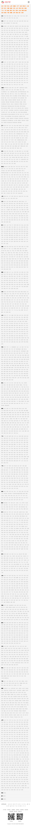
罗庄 (17, 333)
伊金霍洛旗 (3, 104)
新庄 (20, 750)
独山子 (14, 690)
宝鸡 (25, 624)
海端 (2, 785)
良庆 (18, 465)
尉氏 (10, 351)
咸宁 (20, 399)
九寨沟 (26, 540)
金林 (18, 183)
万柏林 (19, 62)
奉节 (12, 508)
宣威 (10, 579)
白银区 (19, 648)
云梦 (15, 395)
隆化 (24, 50)
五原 (5, 110)
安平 (15, 58)
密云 (15, 18)
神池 (10, 78)
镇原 (5, 658)
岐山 (10, 626)
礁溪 (23, 752)
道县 (18, 426)
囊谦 (2, 676)
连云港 (17, 211)
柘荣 (12, 288)
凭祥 (17, 488)
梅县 (15, 452)
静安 (12, 196)
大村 (10, 767)
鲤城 (25, 278)
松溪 (17, 284)
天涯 (25, 491)
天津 (5, 6)
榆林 (25, 637)
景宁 (5, 243)
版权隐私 (22, 809)
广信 (15, 310)
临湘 (24, 418)
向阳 (5, 176)
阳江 (7, 456)
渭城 (10, 628)
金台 (2, 626)
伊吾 (22, 692)
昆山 (17, 209)
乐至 (7, 540)
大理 (27, 596)
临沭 (15, 335)
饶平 (5, 460)
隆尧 (28, 38)
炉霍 (12, 544)
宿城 (27, 219)
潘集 (9, 252)
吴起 (5, 635)
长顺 (22, 570)
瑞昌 (5, 297)
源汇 (2, 367)
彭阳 (10, 685)
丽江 (27, 583)
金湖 (26, 213)
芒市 (10, 600)
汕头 (15, 442)
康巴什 (25, 99)
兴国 (10, 301)
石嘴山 (22, 681)
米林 (16, 613)
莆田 (2, 276)
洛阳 (15, 351)
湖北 (22, 8)
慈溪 (10, 229)
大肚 (10, 740)
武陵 (2, 420)
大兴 (7, 18)
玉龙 (5, 585)
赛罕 (18, 87)
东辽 (2, 157)
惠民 (22, 339)
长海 (11, 129)
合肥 (5, 246)
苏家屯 (20, 125)
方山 (12, 84)
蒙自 (17, 592)
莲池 (10, 42)
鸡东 (23, 174)
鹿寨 (2, 469)
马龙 (22, 577)
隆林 (15, 482)
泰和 (15, 303)
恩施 (20, 401)
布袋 (5, 773)
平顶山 (2, 355)
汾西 (10, 82)
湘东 (23, 293)
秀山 (22, 508)
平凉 (27, 652)
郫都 (7, 514)
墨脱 (19, 613)
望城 (20, 408)
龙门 (7, 452)
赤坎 (17, 446)
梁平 (17, 506)
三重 (17, 750)
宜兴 (27, 203)
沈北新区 (27, 125)
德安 (22, 295)
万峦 (22, 779)
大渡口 (17, 502)
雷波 (2, 550)
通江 (20, 538)
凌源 (2, 148)
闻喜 (20, 74)
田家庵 (26, 250)
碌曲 (15, 664)
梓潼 (10, 522)
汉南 (2, 384)
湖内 (12, 726)
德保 (27, 480)
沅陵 (12, 429)
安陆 (20, 395)
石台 (15, 267)
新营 (5, 734)
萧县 (22, 262)
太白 (27, 626)
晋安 (17, 272)
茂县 (20, 540)
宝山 (8, 178)
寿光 (12, 327)
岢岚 (15, 78)
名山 (22, 536)
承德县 (16, 50)
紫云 (20, 560)
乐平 (15, 293)
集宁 (6, 112)
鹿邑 (5, 377)
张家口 (13, 46)
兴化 (17, 219)
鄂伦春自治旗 (4, 106)
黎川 (15, 308)
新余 (13, 297)
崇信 (10, 654)
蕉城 (25, 286)
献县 (10, 54)
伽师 (6, 704)
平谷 (12, 18)
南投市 (5, 742)
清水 (12, 650)
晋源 (23, 62)
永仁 (28, 589)
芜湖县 (15, 248)
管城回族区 (13, 347)
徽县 (20, 660)
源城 (20, 454)
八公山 (6, 252)
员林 (25, 765)
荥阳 (2, 349)
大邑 (12, 514)
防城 (14, 476)
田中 (15, 767)
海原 (20, 685)
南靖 (20, 282)
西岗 (20, 127)
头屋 (8, 763)
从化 (2, 438)
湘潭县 (10, 412)
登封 (10, 349)
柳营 (20, 734)
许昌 (10, 365)
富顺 (20, 516)
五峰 (28, 389)
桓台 (25, 319)
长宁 (10, 196)
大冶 (5, 387)
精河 (9, 696)
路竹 (20, 724)
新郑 (7, 349)
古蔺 (2, 520)
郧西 (17, 387)
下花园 (24, 46)
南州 (2, 781)
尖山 (28, 176)
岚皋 (17, 641)
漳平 (20, 286)
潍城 (20, 325)
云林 (7, 773)
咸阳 (2, 628)
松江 (9, 198)
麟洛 (5, 779)
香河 (10, 56)
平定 (17, 66)
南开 (12, 21)
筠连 (27, 532)
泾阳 (15, 628)
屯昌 (7, 497)
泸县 (23, 518)
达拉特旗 (3, 102)
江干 (12, 225)
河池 (7, 484)
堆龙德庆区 (11, 605)
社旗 (27, 369)
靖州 (2, 431)
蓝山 (25, 426)
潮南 (27, 442)
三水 (17, 444)
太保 (10, 771)
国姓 (13, 742)
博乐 (2, 696)
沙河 (2, 42)
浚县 (10, 359)
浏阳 (26, 408)
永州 (2, 426)
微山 (2, 329)
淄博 (10, 319)
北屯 (21, 715)
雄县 (27, 44)
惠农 (2, 683)
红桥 (17, 21)
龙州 (10, 488)
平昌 (25, 538)
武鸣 (23, 465)
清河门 (12, 139)
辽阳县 (19, 141)
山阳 (2, 363)
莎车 (21, 702)
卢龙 (13, 34)
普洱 (15, 585)
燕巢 (27, 724)
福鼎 (17, 288)
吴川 (10, 448)
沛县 (20, 205)
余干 (27, 310)
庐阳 (10, 246)
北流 (12, 480)
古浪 (5, 652)
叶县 (18, 355)
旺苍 (2, 524)
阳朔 (2, 472)
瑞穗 (23, 787)
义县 (2, 137)
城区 (10, 66)
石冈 (20, 738)
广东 (2, 10)
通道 (5, 431)
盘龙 (10, 575)
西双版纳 (16, 596)
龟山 (20, 759)
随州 (10, 401)
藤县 (15, 474)
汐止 (5, 748)
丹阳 (27, 217)
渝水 (15, 297)
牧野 (25, 359)
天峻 (25, 676)
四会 (20, 450)
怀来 (22, 48)
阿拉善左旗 (9, 122)
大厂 (17, 56)
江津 (22, 504)
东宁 (10, 189)
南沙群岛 (10, 493)
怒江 (20, 600)
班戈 (28, 617)
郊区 (15, 66)
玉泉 (15, 87)
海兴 (25, 52)
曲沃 (5, 80)
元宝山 (16, 93)
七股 (22, 732)
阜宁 (17, 215)
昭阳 (27, 581)
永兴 (12, 424)
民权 (20, 371)
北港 (20, 775)
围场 (5, 52)
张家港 (14, 209)
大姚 (25, 589)
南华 (20, 589)
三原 (12, 628)
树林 (12, 750)
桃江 (20, 422)
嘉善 (25, 231)
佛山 (7, 444)
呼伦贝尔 (8, 104)
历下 (7, 315)
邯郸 (15, 34)
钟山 (2, 484)
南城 (12, 308)
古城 (2, 585)
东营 (23, 321)
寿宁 (7, 288)
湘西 (25, 431)
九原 (8, 91)
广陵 (2, 217)
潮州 (25, 458)
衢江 (17, 237)
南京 (5, 201)
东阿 (5, 339)
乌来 (27, 748)
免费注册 (20, 811)
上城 (7, 225)
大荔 (22, 630)
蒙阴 (12, 335)
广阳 (2, 56)
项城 (7, 377)
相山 (12, 254)
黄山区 (10, 258)
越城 (27, 233)
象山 (2, 229)
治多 (28, 673)
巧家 (5, 583)
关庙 (7, 732)
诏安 (12, 282)
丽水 (12, 241)
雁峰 (23, 412)
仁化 (20, 438)
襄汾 (10, 80)
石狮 (20, 280)
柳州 (12, 467)
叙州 (15, 532)
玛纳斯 (12, 694)
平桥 (15, 373)
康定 (24, 542)
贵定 (10, 570)
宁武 (5, 78)
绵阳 (22, 520)
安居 (17, 524)
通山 (5, 401)
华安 (25, 282)
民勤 (2, 652)
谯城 (25, 265)
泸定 (26, 542)
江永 (20, 426)
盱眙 (24, 213)
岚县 (10, 84)
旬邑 (27, 628)
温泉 (11, 696)
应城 (17, 395)
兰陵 (2, 335)
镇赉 (12, 161)
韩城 (10, 633)
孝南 (7, 395)
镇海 (22, 227)
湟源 (22, 667)
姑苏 (2, 209)
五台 (25, 76)
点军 (10, 389)
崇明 (16, 198)
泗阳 (7, 222)
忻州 (17, 76)
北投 (27, 720)
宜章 (10, 424)
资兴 (27, 424)
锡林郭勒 (3, 118)
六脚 (17, 771)
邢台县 (17, 38)
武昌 (17, 382)
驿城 (13, 377)
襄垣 (7, 68)
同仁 (2, 671)
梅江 (12, 452)
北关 (7, 357)
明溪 (25, 276)
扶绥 (5, 488)
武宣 (20, 486)
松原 (17, 159)
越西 (22, 548)
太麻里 (22, 785)
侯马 (12, 82)
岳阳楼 (2, 418)
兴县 (27, 82)
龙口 (27, 323)
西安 (25, 155)
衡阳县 (5, 414)
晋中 (7, 72)
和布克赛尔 (16, 710)
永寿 (22, 628)
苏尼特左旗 (21, 118)
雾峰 (10, 738)
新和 (2, 700)
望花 (20, 131)
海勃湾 (2, 93)
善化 (25, 734)
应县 (27, 70)
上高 (15, 306)
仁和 (5, 518)
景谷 (27, 585)
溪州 (25, 767)
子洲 (25, 639)
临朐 (2, 327)
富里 (5, 789)
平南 (17, 478)
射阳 (20, 215)
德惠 (2, 153)
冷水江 (20, 431)
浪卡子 (5, 617)
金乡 (7, 329)
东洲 (17, 131)
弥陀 (7, 726)
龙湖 (17, 442)
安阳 (2, 357)
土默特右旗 (12, 91)
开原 (6, 146)
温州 (12, 229)
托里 (10, 710)
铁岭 (14, 144)
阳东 (12, 456)
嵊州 (12, 235)
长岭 (27, 159)
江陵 (10, 397)
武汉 (5, 382)
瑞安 (10, 231)
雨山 (22, 252)
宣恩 (5, 403)
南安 (25, 280)
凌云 (5, 482)
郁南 (5, 462)
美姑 (27, 548)
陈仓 (5, 626)
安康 (2, 641)
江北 (17, 227)
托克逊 (11, 692)
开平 (20, 30)
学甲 (27, 732)
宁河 (11, 23)
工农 (7, 176)
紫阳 (15, 641)
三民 (2, 724)
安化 (23, 422)
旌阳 (7, 520)
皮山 (28, 704)
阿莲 (22, 724)
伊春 (22, 180)
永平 (20, 598)
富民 (25, 575)
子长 (27, 633)
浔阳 (10, 295)
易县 (15, 44)
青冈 (16, 191)
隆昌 (12, 526)
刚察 (25, 669)
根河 (23, 108)
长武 (25, 628)
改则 (25, 619)
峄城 (12, 321)
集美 (22, 274)
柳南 (20, 467)
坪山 (27, 440)
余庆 (22, 558)
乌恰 (2, 702)
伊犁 (12, 706)
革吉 (22, 619)
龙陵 (17, 581)
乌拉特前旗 (11, 110)
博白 (7, 480)
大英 (25, 524)
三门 (25, 239)
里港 (21, 777)
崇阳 (2, 401)
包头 (12, 89)
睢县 (22, 371)
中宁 (18, 685)
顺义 (2, 18)
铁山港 (2, 476)
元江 (7, 581)
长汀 (10, 286)
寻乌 (15, 301)
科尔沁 (8, 97)
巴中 (12, 538)
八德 (23, 759)
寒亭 (22, 325)
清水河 (7, 89)
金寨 (17, 265)
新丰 (27, 438)
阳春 (17, 456)
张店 (15, 319)
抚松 (7, 159)
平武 (15, 522)
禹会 (8, 250)
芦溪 (2, 295)
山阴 (25, 70)
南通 (22, 209)
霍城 (6, 708)
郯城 (25, 333)
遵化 (12, 32)
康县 (12, 660)
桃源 (17, 420)
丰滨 (20, 787)
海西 (8, 676)
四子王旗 (17, 114)
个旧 (12, 592)
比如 (15, 617)
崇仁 (20, 308)
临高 (17, 497)
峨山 (2, 581)
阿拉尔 (27, 712)
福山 (17, 323)
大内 (27, 734)
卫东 (8, 355)
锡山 (12, 203)
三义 (20, 763)
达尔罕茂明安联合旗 (22, 91)
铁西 (17, 125)
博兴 (2, 341)
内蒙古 (14, 6)
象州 (17, 486)
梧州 (2, 474)
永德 (25, 587)
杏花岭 (12, 62)
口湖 (25, 775)
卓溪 (2, 789)
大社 (15, 724)
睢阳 (17, 371)
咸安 (22, 399)
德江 (10, 564)
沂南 (22, 333)
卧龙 (10, 369)
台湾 (14, 12)
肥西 (22, 246)
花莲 (25, 785)
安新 (12, 44)
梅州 (10, 452)
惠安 (7, 280)
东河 (15, 89)
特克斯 (17, 708)
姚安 (23, 589)
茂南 (15, 448)
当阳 (5, 391)
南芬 (15, 133)
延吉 (25, 161)
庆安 (19, 191)
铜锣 (18, 763)
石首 (13, 397)
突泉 (24, 116)
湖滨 (18, 367)
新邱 (7, 139)
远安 (18, 389)
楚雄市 (12, 589)
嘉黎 (13, 617)
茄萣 (23, 728)
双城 (2, 168)
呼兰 (24, 166)
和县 (5, 254)
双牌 (15, 426)
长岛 (25, 323)
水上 (5, 771)
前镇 (27, 722)
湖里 (20, 274)
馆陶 (27, 36)
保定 (5, 42)
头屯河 (23, 688)
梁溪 (20, 203)
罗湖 (10, 440)
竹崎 (20, 769)
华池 (23, 656)
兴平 (7, 630)
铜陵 (20, 254)
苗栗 (7, 761)
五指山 (2, 495)
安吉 (22, 233)
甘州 (12, 652)
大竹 (10, 536)
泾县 (2, 269)
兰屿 (18, 783)
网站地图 (11, 811)
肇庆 (27, 448)
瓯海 (20, 229)
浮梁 (13, 293)
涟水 (21, 213)
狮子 (25, 781)
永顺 (15, 433)
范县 (2, 365)
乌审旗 (24, 102)
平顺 (10, 68)
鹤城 (7, 429)
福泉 (5, 570)
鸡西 (5, 174)
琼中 (20, 499)
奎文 (27, 325)
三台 (5, 522)
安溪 (10, 280)
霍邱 (12, 265)
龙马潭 (20, 518)
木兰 (15, 168)
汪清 (12, 163)
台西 (25, 773)
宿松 (20, 256)
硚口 (12, 382)
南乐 (27, 363)
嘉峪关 (2, 648)
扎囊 (7, 615)
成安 (10, 36)
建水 (25, 592)
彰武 (26, 139)
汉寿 (10, 420)
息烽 (26, 554)
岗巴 (2, 611)
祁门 (23, 258)
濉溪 (17, 254)
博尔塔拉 (25, 694)
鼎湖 (5, 450)
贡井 (10, 516)
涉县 (15, 36)
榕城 (10, 460)
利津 (7, 323)
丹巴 (2, 544)
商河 (7, 317)
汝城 (20, 424)
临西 (25, 40)
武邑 (7, 58)
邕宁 (21, 465)
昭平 (27, 482)
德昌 (25, 546)
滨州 (15, 339)
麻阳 (22, 429)
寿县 (14, 252)
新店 (22, 748)
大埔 (17, 452)
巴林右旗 (7, 95)
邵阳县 (10, 416)
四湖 (27, 775)
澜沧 (10, 587)
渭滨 (27, 624)
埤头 (22, 767)
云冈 (15, 64)
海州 (5, 139)
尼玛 (5, 619)
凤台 (11, 252)
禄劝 (7, 577)
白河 (27, 641)
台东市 (12, 783)
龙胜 (17, 472)
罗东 (2, 754)
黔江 (17, 504)
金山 (6, 198)
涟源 (23, 431)
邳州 (27, 205)
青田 (17, 241)
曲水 (25, 605)
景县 (20, 58)
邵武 (22, 284)
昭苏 (14, 708)
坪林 (25, 748)
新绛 (25, 74)
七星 (22, 469)
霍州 (15, 82)
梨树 (10, 155)
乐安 (22, 308)
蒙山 (17, 474)
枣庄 (5, 321)
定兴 (25, 42)
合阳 (25, 630)
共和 (15, 671)
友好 (2, 183)
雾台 (14, 777)
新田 (28, 426)
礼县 (17, 660)
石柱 (20, 508)
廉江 (5, 448)
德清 (17, 233)
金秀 (22, 486)
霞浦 (27, 286)
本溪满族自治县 (19, 133)
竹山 (20, 387)
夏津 (10, 337)
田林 (10, 482)
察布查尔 (3, 708)
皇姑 (15, 125)
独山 (15, 570)
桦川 (12, 185)
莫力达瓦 (25, 104)
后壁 (7, 734)
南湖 (20, 231)
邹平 (5, 341)
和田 (16, 704)
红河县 (7, 594)
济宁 (22, 327)
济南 (5, 315)
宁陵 (25, 371)
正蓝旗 (27, 120)
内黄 (23, 357)
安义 (28, 291)
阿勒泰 (20, 710)
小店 (7, 62)
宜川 (15, 635)
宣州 (22, 267)
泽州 (12, 70)
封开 (15, 450)
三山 (12, 248)
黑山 (27, 135)
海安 (15, 211)
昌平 (5, 18)
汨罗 (21, 418)
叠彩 (17, 469)
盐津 (7, 583)
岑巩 (28, 566)
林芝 (7, 613)
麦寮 (2, 775)
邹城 (22, 329)
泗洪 (10, 222)
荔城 (10, 276)
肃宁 (2, 54)
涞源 (7, 44)
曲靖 (15, 577)
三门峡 (15, 367)
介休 (7, 74)
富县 (10, 635)
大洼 (9, 144)
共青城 (7, 297)
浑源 (2, 66)
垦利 (5, 323)
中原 (7, 347)
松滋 (18, 397)
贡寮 (20, 748)
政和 (20, 284)
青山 (21, 89)
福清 (10, 274)
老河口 (27, 391)
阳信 (25, 339)
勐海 (22, 596)
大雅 (5, 740)
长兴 (20, 233)
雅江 (7, 544)
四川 (14, 10)
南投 (2, 742)
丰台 (12, 15)
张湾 (12, 387)
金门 (17, 280)
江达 (10, 611)
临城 (20, 38)
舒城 (15, 265)
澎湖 (7, 789)
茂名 (12, 448)
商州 (5, 643)
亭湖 (5, 215)
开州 (15, 506)
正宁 (28, 656)
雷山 (20, 568)
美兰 (15, 491)
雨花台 (22, 201)
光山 (20, 373)
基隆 (10, 744)
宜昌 (2, 389)
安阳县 (15, 357)
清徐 (25, 62)
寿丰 (13, 787)
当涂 (27, 252)
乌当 (15, 554)
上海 (28, 6)
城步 (23, 416)
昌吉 (25, 692)
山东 (17, 8)
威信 (22, 583)
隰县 (2, 82)
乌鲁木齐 (6, 688)
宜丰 (18, 306)
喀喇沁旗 (24, 95)
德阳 (5, 520)
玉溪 (12, 579)
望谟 (5, 566)
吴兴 (12, 233)
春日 (22, 781)
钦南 (24, 476)
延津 (7, 361)
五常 (25, 168)
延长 (22, 633)
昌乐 (5, 327)
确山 (25, 377)
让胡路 (2, 180)
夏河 (17, 664)
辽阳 (2, 141)
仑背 (27, 773)
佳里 (17, 732)
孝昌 (10, 395)
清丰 (25, 363)
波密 (21, 613)
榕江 (15, 568)
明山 (12, 133)
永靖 (8, 662)
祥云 (8, 598)
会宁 (27, 648)
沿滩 (15, 516)
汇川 (27, 556)
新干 (10, 303)
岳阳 (28, 416)
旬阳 (25, 641)
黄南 (27, 669)
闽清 (2, 274)
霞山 (20, 446)
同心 (18, 683)
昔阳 (20, 72)
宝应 (10, 217)
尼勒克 (20, 708)
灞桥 (15, 622)
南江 (22, 538)
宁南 (5, 548)
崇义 (20, 299)
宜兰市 (17, 752)
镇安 (17, 643)
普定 (12, 560)
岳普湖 (2, 704)
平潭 (7, 274)
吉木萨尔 (18, 694)
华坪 (10, 585)
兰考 (12, 351)
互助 (7, 669)
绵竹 (20, 520)
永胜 (7, 585)
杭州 (5, 225)
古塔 (20, 135)
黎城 (12, 68)
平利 (20, 641)
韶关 (7, 438)
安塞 (20, 633)
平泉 (7, 52)
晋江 (22, 280)
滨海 (15, 215)
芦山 (7, 538)
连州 (12, 458)
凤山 (20, 484)
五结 (10, 754)
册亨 (7, 566)
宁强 (12, 637)
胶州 (2, 319)
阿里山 (23, 769)
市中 (10, 315)
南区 (5, 730)
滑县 (20, 357)
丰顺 (20, 452)
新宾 (28, 131)
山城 (5, 359)
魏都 (13, 365)
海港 (23, 32)
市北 (15, 317)
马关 (6, 596)
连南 (7, 458)
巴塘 (5, 546)
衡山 (10, 414)
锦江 (7, 512)
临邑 (2, 337)
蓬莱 (7, 325)
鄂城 (15, 393)
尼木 (23, 605)
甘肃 (2, 12)
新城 (10, 87)
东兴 (19, 476)
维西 (14, 602)
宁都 (5, 301)
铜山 (15, 205)
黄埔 (20, 436)
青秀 (10, 465)
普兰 (12, 619)
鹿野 (25, 783)
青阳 (17, 267)
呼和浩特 (7, 87)
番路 (15, 769)
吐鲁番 (2, 692)
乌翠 (27, 180)
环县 (20, 656)
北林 (9, 191)
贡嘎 (10, 615)
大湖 (13, 763)
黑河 (12, 189)
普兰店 (8, 129)
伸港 (23, 765)
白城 (7, 161)
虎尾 (15, 773)
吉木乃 (17, 712)
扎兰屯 (15, 108)
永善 (12, 583)
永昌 (14, 648)
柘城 (27, 371)
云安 (27, 460)
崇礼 (2, 48)
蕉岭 (27, 452)
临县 (2, 84)
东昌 (7, 157)
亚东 (18, 609)
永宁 (15, 681)
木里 (20, 546)
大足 (10, 504)
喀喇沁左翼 (23, 146)
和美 (20, 765)
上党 (27, 66)
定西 (7, 658)
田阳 (20, 480)
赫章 (15, 562)
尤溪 (7, 278)
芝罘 (15, 323)
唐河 (2, 371)
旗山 (27, 726)
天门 (25, 403)
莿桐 (12, 775)
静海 (14, 23)
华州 (17, 630)
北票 (27, 146)
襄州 (17, 391)
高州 (20, 448)
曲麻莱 (5, 676)
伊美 (25, 180)
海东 (25, 667)
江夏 (7, 384)
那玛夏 (17, 728)
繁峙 (2, 78)
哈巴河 (11, 712)
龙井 (7, 163)
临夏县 (2, 662)
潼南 (10, 506)
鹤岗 (2, 176)
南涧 (15, 598)
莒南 (10, 335)
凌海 (5, 137)
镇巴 (17, 637)
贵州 (17, 10)
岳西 (25, 256)
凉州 (28, 650)
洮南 (17, 161)
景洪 (20, 596)
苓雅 (17, 722)
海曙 (15, 227)
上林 (5, 467)
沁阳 (15, 363)
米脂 (15, 639)
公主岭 (15, 155)
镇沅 (2, 587)
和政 (13, 662)
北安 (25, 189)
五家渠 (14, 715)
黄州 (23, 397)
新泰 (10, 331)
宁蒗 (12, 585)
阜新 (2, 139)
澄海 (2, 444)
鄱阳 (2, 312)
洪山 (22, 382)
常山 (20, 237)
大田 (5, 278)
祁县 (27, 72)
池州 (7, 267)
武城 (12, 337)
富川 (5, 484)
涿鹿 (25, 48)
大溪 (25, 759)
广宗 (15, 40)
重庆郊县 (23, 506)
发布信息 (15, 811)
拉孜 (24, 607)
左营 (5, 724)
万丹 (12, 779)
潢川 (2, 375)
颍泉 (27, 260)
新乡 (15, 359)
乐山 (15, 526)
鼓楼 (15, 201)
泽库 (7, 671)
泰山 (27, 329)
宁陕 (12, 641)
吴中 (25, 207)
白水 (5, 633)
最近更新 (26, 809)
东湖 (7, 291)
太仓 (20, 209)
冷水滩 (7, 426)
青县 (20, 52)
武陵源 (2, 422)
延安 (15, 633)
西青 (22, 21)
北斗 (17, 767)
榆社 (12, 72)
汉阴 (7, 641)
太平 (10, 139)
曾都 (12, 401)
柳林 (5, 84)
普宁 (20, 460)
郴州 (28, 422)
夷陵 (15, 389)
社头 (28, 765)
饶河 (18, 178)
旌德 (7, 269)
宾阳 (7, 467)
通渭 (12, 658)
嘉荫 (5, 183)
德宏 (5, 600)
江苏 (2, 8)
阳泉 (7, 66)
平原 (7, 337)
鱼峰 (17, 467)
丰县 (17, 205)
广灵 (25, 64)
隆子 (27, 615)
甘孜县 (15, 544)
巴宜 (10, 613)
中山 (17, 127)
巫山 (15, 508)
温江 (2, 514)
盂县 (20, 66)
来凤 (10, 403)
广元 (20, 522)
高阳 (2, 44)
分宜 (18, 297)
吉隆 (20, 609)
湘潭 (2, 412)
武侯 (15, 512)
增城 (5, 438)
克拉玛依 (11, 690)
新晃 (25, 429)
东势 (22, 738)
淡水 (7, 752)
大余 (15, 299)
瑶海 (7, 246)
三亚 (17, 491)
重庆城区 (6, 502)
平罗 (5, 683)
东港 (12, 135)
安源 (20, 293)
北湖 (2, 424)
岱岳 (2, 331)
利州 (22, 522)
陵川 (10, 70)
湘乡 (13, 412)
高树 (24, 777)
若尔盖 (16, 542)
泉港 (5, 280)
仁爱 (18, 742)
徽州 (13, 258)
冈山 (17, 724)
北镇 (7, 137)
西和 (15, 660)
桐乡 (7, 233)
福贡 (25, 600)
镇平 (20, 369)
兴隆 (19, 50)
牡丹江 (11, 187)
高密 (17, 327)
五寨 (12, 78)
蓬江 (25, 444)
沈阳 (5, 125)
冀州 (2, 58)
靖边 (7, 639)
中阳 (15, 84)
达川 (2, 536)
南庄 (17, 761)
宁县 (2, 658)
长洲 (7, 474)
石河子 (20, 712)
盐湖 (12, 74)
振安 (7, 135)
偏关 (22, 78)
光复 (18, 787)
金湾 (12, 442)
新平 (5, 581)
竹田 (7, 779)
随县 (15, 401)
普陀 (15, 196)
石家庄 (5, 26)
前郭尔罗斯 (23, 159)
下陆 (24, 384)
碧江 (20, 562)
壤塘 (10, 542)
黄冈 (20, 397)
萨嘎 (26, 609)
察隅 (24, 613)
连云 (20, 211)
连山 (8, 148)
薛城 (10, 321)
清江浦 (16, 213)
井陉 (2, 28)
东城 (5, 15)
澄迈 (12, 497)
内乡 (22, 369)
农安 (25, 151)
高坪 (25, 528)
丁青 (18, 611)
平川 (22, 648)
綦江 (7, 504)
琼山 (12, 491)
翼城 (7, 80)
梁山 (17, 329)
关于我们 (4, 809)
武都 (2, 660)
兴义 (20, 564)
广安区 (10, 534)
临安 (2, 227)
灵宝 (2, 369)
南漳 (20, 391)
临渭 (15, 630)
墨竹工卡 (3, 607)
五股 (2, 752)
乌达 (8, 93)
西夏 (10, 681)
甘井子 (26, 127)
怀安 (20, 48)
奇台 (15, 694)
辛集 (2, 30)
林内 (7, 775)
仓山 (12, 272)
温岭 (5, 241)
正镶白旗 (23, 120)
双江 (2, 589)
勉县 (10, 637)
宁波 (12, 227)
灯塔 (22, 141)
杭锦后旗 (26, 110)
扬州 (27, 215)
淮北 (7, 254)
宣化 (21, 46)
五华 (22, 452)
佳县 (17, 639)
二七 (10, 347)
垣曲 (2, 76)
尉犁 (24, 696)
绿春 (13, 594)
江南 (12, 465)
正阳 (23, 377)
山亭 (18, 321)
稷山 (22, 74)
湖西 (22, 789)
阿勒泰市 (24, 710)
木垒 (22, 694)
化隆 (10, 669)
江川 (17, 579)
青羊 (10, 512)
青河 (14, 712)
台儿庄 (15, 321)
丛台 (20, 34)
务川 (15, 558)
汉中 (22, 635)
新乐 (7, 30)
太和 (25, 135)
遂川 (18, 303)
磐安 (27, 235)
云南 (20, 10)
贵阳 (5, 554)
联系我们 (9, 809)
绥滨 (22, 176)
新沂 (25, 205)
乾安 (2, 161)
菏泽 (7, 341)
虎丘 (22, 207)
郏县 (23, 355)
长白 (12, 159)
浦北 (5, 478)
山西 (11, 6)
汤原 (15, 185)
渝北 (12, 504)
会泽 (7, 579)
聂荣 (18, 617)
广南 (10, 596)
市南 (12, 317)
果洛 (27, 671)
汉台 (25, 635)
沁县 (22, 68)
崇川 (25, 209)
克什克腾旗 (14, 95)
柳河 (19, 157)
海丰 (10, 454)
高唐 (10, 339)
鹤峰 (12, 403)
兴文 (2, 534)
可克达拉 (11, 717)
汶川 (15, 540)
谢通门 (2, 609)
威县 (20, 40)
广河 (10, 662)
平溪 (15, 748)
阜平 (22, 42)
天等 (15, 488)
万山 (22, 562)
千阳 (20, 626)
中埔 (26, 769)
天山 (9, 688)
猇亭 (13, 389)
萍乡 (18, 293)
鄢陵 (18, 365)
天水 (5, 650)
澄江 (20, 579)
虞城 (2, 373)
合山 (25, 486)
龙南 (25, 299)
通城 (27, 399)
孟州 (17, 363)
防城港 (8, 476)
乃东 (5, 615)
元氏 (25, 28)
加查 (25, 615)
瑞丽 (7, 600)
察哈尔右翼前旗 (24, 112)
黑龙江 (24, 6)
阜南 (7, 262)
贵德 (20, 671)
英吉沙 (16, 702)
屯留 (2, 68)
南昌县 (24, 291)
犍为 (2, 528)
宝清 (15, 178)
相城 (27, 207)
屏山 (5, 534)
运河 (15, 52)
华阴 (12, 633)
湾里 (16, 291)
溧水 (5, 203)
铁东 (22, 129)
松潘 (23, 540)
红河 (10, 592)
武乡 (20, 68)
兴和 (16, 112)
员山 (28, 752)
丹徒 (25, 217)
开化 (22, 237)
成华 (17, 512)
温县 (12, 363)
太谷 (25, 72)
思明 (15, 274)
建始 (28, 401)
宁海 (5, 229)
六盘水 (7, 556)
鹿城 (15, 229)
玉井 (25, 730)
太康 (2, 377)
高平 (15, 70)
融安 (5, 469)
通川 (28, 534)
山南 (2, 615)
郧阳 (15, 387)
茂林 (20, 728)
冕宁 (20, 548)
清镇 (5, 556)
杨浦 (20, 196)
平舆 (20, 377)
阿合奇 (27, 700)
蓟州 (16, 23)
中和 (5, 750)
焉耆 (5, 698)
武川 (10, 89)
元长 (2, 777)
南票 (13, 148)
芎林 (7, 757)
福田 (12, 440)
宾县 (10, 168)
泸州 (12, 518)
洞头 (22, 229)
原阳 (5, 361)
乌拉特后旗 (21, 110)
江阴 (25, 203)
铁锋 (11, 170)
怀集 (12, 450)
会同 (20, 429)
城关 (7, 605)
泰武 (17, 779)
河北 (8, 6)
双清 (25, 414)
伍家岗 (7, 389)
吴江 (5, 209)
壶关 (15, 68)
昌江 (8, 293)
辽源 (20, 155)
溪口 (27, 771)
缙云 (20, 241)
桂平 (20, 478)
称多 (25, 673)
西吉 (2, 685)
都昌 (25, 295)
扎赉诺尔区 (16, 104)
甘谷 (17, 650)
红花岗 (24, 556)
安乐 (22, 744)
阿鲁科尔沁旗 (23, 93)
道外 (14, 166)
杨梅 (10, 759)
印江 (7, 564)
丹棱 (2, 532)
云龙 (7, 205)
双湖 (7, 619)
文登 (20, 331)
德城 (20, 335)
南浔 (15, 233)
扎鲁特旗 (10, 99)
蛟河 (20, 153)
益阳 (10, 422)
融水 (7, 469)
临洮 (20, 658)
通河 (17, 168)
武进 (12, 207)
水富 (25, 583)
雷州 (7, 448)
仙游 (15, 276)
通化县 (13, 157)
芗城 (2, 282)
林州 (25, 357)
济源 (10, 379)
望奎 (11, 191)
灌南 (5, 213)
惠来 (17, 460)
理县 (18, 540)
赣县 (10, 299)
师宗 (27, 577)
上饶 (7, 310)
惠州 (22, 450)
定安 (2, 497)
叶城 (24, 702)
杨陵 (7, 628)
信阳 (10, 373)
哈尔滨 (6, 166)
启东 (7, 211)
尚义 (12, 48)
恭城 (25, 472)
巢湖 (27, 246)
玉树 (17, 673)
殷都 (10, 357)
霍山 (20, 265)
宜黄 (25, 308)
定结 (13, 609)
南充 (20, 528)
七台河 (25, 185)
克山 (23, 172)
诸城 (10, 327)
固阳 (16, 91)
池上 (5, 785)
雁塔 (20, 622)
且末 (2, 698)
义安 (25, 254)
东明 (2, 343)
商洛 (2, 643)
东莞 (15, 458)
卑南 (23, 783)
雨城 (20, 536)
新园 (15, 781)
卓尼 (5, 664)
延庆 (17, 18)
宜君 (22, 624)
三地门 (11, 777)
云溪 (6, 418)
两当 (22, 660)
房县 (25, 387)
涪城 (25, 520)
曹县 (15, 341)
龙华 (25, 440)
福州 (5, 272)
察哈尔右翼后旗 (11, 114)
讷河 (2, 174)
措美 (20, 615)
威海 (15, 331)
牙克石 (12, 108)
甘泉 (7, 635)
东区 (26, 516)
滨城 (17, 339)
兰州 (5, 646)
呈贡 (20, 575)
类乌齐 (15, 611)
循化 (12, 669)
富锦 (20, 185)
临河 (2, 110)
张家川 (22, 650)
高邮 (15, 217)
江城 (10, 456)
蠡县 (20, 44)
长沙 (5, 408)
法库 (10, 127)
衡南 (8, 414)
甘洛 (25, 548)
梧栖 (17, 740)
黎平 (12, 568)
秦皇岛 (20, 32)
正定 (5, 28)
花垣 (7, 433)
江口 (25, 562)
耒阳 (18, 414)
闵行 (22, 196)
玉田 (10, 32)
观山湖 (20, 554)
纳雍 (10, 562)
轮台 (22, 696)
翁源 (22, 438)
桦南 (10, 185)
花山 (20, 252)
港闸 (27, 209)
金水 (18, 347)
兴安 (23, 114)
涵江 (7, 276)
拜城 (5, 700)
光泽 (15, 284)
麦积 (10, 650)
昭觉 (15, 548)
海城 (10, 131)
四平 (2, 155)
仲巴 (15, 609)
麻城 (15, 399)
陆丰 (15, 454)
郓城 (25, 341)
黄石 (15, 384)
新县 (22, 373)
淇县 (12, 359)
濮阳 (20, 363)
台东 (10, 783)
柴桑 (12, 295)
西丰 (25, 144)
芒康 (28, 611)
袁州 (8, 306)
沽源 (10, 48)
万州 (9, 502)
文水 (22, 82)
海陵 (10, 219)
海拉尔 (12, 104)
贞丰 (2, 566)
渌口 (17, 410)
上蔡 (18, 377)
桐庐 (5, 227)
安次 (27, 54)
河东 (7, 21)
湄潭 (20, 558)
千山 (2, 131)
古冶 (17, 30)
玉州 (25, 478)
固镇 (18, 250)
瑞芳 (12, 748)
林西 (11, 95)
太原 (5, 62)
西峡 (17, 369)
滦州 (17, 32)
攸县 (20, 410)
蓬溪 (20, 524)
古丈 (12, 433)
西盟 (12, 587)
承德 (2, 50)
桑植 (8, 422)
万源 (15, 536)
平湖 (5, 233)
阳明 (16, 187)
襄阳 (10, 391)
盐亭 (7, 522)
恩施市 (22, 401)
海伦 (5, 193)
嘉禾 (15, 424)
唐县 (27, 42)
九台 (22, 151)
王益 (15, 624)
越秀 (10, 436)
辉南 (16, 157)
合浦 (6, 476)
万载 (13, 306)
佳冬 (12, 781)
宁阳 (5, 331)
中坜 (2, 759)
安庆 (5, 256)
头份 (12, 761)
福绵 (27, 478)
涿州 (2, 46)
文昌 (14, 495)
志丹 (2, 635)
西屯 (27, 736)
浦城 (12, 284)
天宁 (5, 207)
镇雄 (17, 583)
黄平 (18, 566)
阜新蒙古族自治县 (20, 139)
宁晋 (7, 40)
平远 (25, 452)
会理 (27, 546)
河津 (15, 76)
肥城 (12, 331)
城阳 (25, 317)
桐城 (27, 256)
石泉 (10, 641)
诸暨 (10, 235)
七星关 (25, 560)
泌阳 (28, 377)
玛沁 (2, 673)
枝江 (7, 391)
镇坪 (22, 641)
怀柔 (10, 18)
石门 (20, 420)
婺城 (17, 235)
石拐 (23, 89)
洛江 (2, 280)
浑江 (2, 159)
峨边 (12, 528)
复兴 (23, 34)
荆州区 (2, 397)
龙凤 (26, 178)
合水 (25, 656)
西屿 (12, 789)
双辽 (18, 155)
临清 (12, 339)
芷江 (27, 429)
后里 (17, 738)
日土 (20, 619)
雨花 (17, 408)
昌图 (27, 144)
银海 (27, 474)
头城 (20, 752)
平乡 (17, 40)
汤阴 (18, 357)
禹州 (23, 365)
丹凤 (10, 643)
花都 (25, 436)
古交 (5, 64)
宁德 (22, 286)
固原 (24, 683)
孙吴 (22, 189)
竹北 (23, 754)
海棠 (20, 491)
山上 (2, 736)
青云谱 (12, 291)
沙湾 (20, 526)
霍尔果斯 (21, 706)
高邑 (12, 28)
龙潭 (10, 153)
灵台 (7, 654)
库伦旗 (2, 99)
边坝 (5, 613)
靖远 (25, 648)
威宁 (12, 562)
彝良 (20, 583)
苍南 (2, 231)
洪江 (7, 431)
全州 (7, 472)
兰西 (14, 191)
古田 (2, 288)
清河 (22, 40)
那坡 (2, 482)
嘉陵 (28, 528)
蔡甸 (5, 384)
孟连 (7, 587)
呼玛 (14, 193)
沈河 (10, 125)
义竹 (2, 773)
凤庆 (20, 587)
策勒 (5, 706)
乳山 (25, 331)
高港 (12, 219)
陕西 (25, 10)
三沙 (2, 493)
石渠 (25, 544)
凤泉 (22, 359)
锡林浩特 (12, 118)
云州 (17, 64)
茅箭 (10, 387)
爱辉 (15, 189)
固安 (5, 56)
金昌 (9, 648)
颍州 (22, 260)
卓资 (9, 112)
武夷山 (25, 284)
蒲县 (7, 82)
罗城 (25, 484)
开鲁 (26, 97)
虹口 (17, 196)
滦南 (2, 32)
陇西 (15, 658)
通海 (22, 579)
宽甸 (10, 135)
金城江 (10, 484)
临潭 (2, 664)
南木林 (13, 607)
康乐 (6, 662)
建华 (9, 170)
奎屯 (18, 706)
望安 (15, 789)
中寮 (8, 742)
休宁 (18, 258)
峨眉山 (17, 528)
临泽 (20, 652)
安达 (26, 191)
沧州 (10, 52)
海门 (12, 211)
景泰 (2, 650)
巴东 (2, 403)
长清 (20, 315)
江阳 (15, 518)
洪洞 (12, 80)
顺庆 (23, 528)
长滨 (12, 785)
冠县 (7, 339)
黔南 (27, 568)
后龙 (22, 761)
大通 (23, 250)
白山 (27, 157)
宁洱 (20, 585)
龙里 (25, 570)
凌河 (22, 135)
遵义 (21, 556)
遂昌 (22, 241)
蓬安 (7, 530)
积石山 (22, 662)
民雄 (22, 771)
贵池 (10, 267)
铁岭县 (22, 144)
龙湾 (17, 229)
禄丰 (7, 592)
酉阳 (25, 508)
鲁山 (20, 355)
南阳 (5, 369)
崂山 (20, 317)
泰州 (7, 219)
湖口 (27, 295)
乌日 (12, 738)
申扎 (23, 617)
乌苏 (2, 710)
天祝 (7, 652)
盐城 (2, 215)
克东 (25, 172)
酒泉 (20, 654)
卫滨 (20, 359)
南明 (7, 554)
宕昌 (10, 660)
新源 (11, 708)
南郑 (27, 635)
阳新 (2, 387)
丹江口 (27, 387)
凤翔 (7, 626)
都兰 (22, 676)
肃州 (22, 654)
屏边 (22, 592)
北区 (7, 730)
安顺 (5, 560)
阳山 (2, 458)
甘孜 (21, 542)
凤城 (15, 135)
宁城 (27, 95)
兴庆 (7, 681)
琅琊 (28, 258)
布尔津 (2, 712)
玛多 (15, 673)
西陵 (5, 389)
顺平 (22, 44)
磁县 (17, 36)
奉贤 (14, 198)
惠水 (27, 570)
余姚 (7, 229)
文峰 (5, 357)
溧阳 (17, 207)
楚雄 (10, 589)
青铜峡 (21, 683)
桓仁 (24, 133)
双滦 (7, 50)
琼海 (9, 495)
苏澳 (15, 754)
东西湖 (25, 382)
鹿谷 (7, 744)
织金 (7, 562)
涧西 (27, 351)
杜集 (10, 254)
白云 (17, 436)
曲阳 (17, 44)
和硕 (10, 698)
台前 (5, 365)
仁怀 (2, 560)
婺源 (7, 312)
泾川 (5, 654)
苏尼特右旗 (26, 118)
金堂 (10, 514)
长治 (22, 66)
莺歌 (15, 750)
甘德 (7, 673)
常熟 (11, 209)
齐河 (5, 337)
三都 (2, 572)
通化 (5, 157)
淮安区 (10, 213)
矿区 (12, 66)
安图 (15, 163)
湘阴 (16, 418)
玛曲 (12, 664)
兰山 (15, 333)
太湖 (17, 256)
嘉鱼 (25, 399)
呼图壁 (8, 694)
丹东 (27, 133)
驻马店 (10, 377)
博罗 (2, 452)
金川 (2, 542)
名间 (20, 742)
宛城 (7, 369)
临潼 (25, 622)
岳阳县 (11, 418)
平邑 (7, 335)
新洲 (12, 384)
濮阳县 (7, 365)
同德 (17, 671)
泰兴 (22, 219)
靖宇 (10, 159)
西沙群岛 (5, 493)
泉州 (22, 278)
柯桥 (2, 235)
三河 (22, 56)
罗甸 (20, 570)
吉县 (22, 80)
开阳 (23, 554)
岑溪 (20, 474)
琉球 (10, 781)
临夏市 (27, 660)
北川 (12, 522)
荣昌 (12, 506)
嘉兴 (17, 231)
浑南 (23, 125)
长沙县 (22, 408)
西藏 (22, 10)
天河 (15, 436)
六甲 (15, 734)
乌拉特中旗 (16, 110)
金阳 (12, 548)
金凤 (12, 681)
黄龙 (17, 635)
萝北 (20, 176)
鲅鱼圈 (17, 137)
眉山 (17, 530)
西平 (15, 377)
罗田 (2, 399)
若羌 (27, 696)
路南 (12, 30)
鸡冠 (7, 174)
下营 (17, 734)
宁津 (25, 335)
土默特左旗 (21, 87)
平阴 (5, 317)
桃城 (27, 56)
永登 (21, 646)
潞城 (5, 68)
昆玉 (19, 717)
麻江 (22, 568)
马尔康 (12, 540)
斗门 (10, 442)
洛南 (7, 643)
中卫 (12, 685)
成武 (20, 341)
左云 (5, 66)
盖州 (23, 137)
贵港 (7, 478)
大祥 (28, 414)
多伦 (2, 122)
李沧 (22, 317)
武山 (20, 650)
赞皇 (17, 28)
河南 (20, 8)
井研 (5, 528)
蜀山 (12, 246)
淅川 (25, 369)
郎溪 (25, 267)
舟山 (2, 239)
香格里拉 (8, 602)
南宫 (27, 40)
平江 (19, 418)
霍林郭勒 (14, 99)
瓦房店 (14, 129)
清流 (27, 276)
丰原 (15, 738)
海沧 (17, 274)
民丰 (10, 706)
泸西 (2, 594)
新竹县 (20, 754)
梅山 (18, 769)
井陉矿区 (17, 26)
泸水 (22, 600)
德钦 (11, 602)
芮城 (10, 76)
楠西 (27, 730)
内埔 (10, 779)
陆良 (25, 577)
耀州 (20, 624)
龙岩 (2, 286)
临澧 (15, 420)
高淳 (7, 203)
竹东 (12, 757)
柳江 (25, 467)
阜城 (22, 58)
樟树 (28, 306)
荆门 (18, 393)
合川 (25, 504)
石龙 (10, 355)
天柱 (2, 568)
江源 (5, 159)
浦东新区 (3, 198)
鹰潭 (20, 297)
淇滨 (7, 359)
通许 (7, 351)
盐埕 (20, 722)
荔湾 (7, 436)
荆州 (25, 395)
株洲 (5, 410)
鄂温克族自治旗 (10, 106)
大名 (12, 36)
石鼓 (25, 412)
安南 (12, 730)
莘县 (28, 337)
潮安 (2, 460)
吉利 (2, 353)
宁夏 (8, 12)
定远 (10, 260)
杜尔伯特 (19, 180)
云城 (25, 460)
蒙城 (2, 267)
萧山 (22, 225)
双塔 (10, 146)
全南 (2, 301)
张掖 (10, 652)
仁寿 (25, 530)
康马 (10, 609)
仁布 (8, 609)
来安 (5, 260)
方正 (7, 168)
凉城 (19, 112)
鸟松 (22, 726)
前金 (15, 722)
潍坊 (17, 325)
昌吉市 (2, 694)
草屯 (10, 742)
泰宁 (15, 278)
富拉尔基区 (18, 170)
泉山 (12, 205)
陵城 (22, 335)
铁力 (20, 183)
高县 (22, 532)
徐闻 (2, 448)
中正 (7, 720)
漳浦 (10, 282)
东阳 (7, 237)
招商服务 (13, 809)
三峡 (10, 750)
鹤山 (2, 359)
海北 (15, 669)
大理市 (2, 598)
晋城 (27, 68)
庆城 (18, 656)
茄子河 (5, 187)
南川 (2, 506)
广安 (7, 534)
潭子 (2, 740)
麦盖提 (27, 702)
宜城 (5, 393)
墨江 (22, 585)
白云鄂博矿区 (4, 91)
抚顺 (12, 131)
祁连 (20, 669)
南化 (2, 732)
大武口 (26, 681)
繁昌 (18, 248)
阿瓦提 (10, 700)
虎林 (25, 174)
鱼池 (28, 742)
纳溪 (17, 518)
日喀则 (7, 607)
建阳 (7, 284)
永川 (27, 504)
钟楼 (7, 207)
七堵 (27, 744)
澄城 (27, 630)
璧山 (5, 506)
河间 (22, 54)
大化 (7, 486)
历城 (17, 315)
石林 (2, 577)
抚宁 (6, 34)
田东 (22, 480)
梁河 (12, 600)
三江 (10, 469)
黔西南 (17, 564)
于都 (7, 301)
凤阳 (12, 260)
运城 (10, 74)
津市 (22, 420)
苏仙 (5, 424)
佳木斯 (23, 183)
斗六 (5, 775)
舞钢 (25, 355)
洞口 (15, 416)
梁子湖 (10, 393)
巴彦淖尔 (26, 108)
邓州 (10, 371)
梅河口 (22, 157)
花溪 (12, 554)
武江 (10, 438)
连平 (27, 454)
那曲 (8, 617)
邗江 (5, 217)
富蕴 (6, 712)
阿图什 (20, 700)
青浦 (11, 198)
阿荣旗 (21, 104)
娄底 (10, 431)
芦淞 (10, 410)
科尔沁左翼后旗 (21, 97)
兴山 (17, 176)
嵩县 (15, 353)
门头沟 (21, 15)
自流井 (7, 516)
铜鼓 (23, 306)
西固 (13, 646)
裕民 (12, 710)
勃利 (8, 187)
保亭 (15, 499)
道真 (12, 558)
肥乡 (2, 36)
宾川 (10, 598)
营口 (10, 137)
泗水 (15, 329)
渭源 (17, 658)
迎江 (7, 256)
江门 (22, 444)
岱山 (10, 239)
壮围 (25, 752)
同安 (25, 274)
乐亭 (5, 32)
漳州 (27, 280)
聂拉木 (23, 609)
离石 (20, 82)
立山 (27, 129)
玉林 (22, 478)
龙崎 (10, 732)
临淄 (20, 319)
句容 (5, 219)
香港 (17, 12)
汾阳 (22, 84)
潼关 (20, 630)
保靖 (10, 433)
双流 (5, 514)
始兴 (17, 438)
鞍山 (20, 129)
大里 (7, 738)
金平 (20, 442)
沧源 (7, 589)
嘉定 (27, 196)
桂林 (12, 469)
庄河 (17, 129)
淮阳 (27, 375)
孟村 (12, 54)
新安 (10, 353)
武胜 (18, 534)
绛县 (27, 74)
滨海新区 (8, 23)
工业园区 (8, 209)
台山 (5, 446)
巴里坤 (19, 692)
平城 (12, 64)
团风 (25, 397)
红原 (19, 542)
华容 (13, 393)
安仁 (25, 424)
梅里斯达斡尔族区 (5, 172)
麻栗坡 (2, 596)
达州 (25, 534)
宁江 (20, 159)
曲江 (15, 438)
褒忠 (20, 773)
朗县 (26, 613)
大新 (12, 488)
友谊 (13, 178)
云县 (22, 587)
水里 (25, 742)
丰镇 (21, 114)
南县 (18, 422)
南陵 (20, 248)
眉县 (15, 626)
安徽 (8, 8)
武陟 (10, 363)
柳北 (22, 467)
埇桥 (17, 262)
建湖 (22, 215)
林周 (18, 605)
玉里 (28, 787)
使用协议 (17, 809)
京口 (20, 217)
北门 (2, 734)
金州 (6, 129)
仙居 (2, 241)
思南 (5, 564)
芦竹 (5, 761)
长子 (17, 68)
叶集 (10, 265)
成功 (10, 785)
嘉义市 (13, 746)
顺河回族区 (18, 349)
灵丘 (27, 64)
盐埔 (26, 777)
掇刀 (23, 393)
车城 (27, 781)
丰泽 (27, 278)
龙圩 (10, 474)
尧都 (2, 80)
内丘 (23, 38)
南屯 (2, 738)
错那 (2, 617)
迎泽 (10, 62)
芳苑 (7, 769)
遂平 (5, 379)
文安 (15, 56)
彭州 (23, 514)
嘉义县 (12, 769)
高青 (27, 319)
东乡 (10, 308)
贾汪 (10, 205)
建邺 (12, 201)
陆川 (5, 480)
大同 (7, 64)
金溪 (27, 308)
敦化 (2, 163)
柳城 (27, 467)
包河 (15, 246)
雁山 (25, 469)
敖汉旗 (2, 97)
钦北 (26, 476)
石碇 (10, 748)
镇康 (27, 587)
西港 (20, 732)
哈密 (14, 692)
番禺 (22, 436)
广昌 (5, 310)
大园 (2, 761)
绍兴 (25, 233)
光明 (2, 442)
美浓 (2, 728)
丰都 (2, 508)
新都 (27, 512)
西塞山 (21, 384)
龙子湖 (2, 250)
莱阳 (2, 325)
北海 (22, 474)
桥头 (2, 726)
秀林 (8, 787)
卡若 (7, 611)
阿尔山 (2, 116)
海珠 (12, 436)
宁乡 (2, 410)
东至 (12, 267)
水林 (22, 775)
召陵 (7, 367)
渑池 (23, 367)
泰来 (15, 172)
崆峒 (2, 654)
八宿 (23, 611)
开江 (7, 536)
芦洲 (27, 750)
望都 (10, 44)
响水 (12, 215)
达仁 (20, 785)
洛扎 (22, 615)
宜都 (2, 391)
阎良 (22, 622)
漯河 (28, 365)
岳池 (15, 534)
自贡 (5, 516)
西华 (17, 375)
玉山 (17, 310)
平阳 (27, 229)
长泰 (15, 282)
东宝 (20, 393)
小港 (10, 724)
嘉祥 (10, 329)
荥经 (25, 536)
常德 (26, 418)
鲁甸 (2, 583)
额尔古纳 (19, 108)
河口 (2, 323)
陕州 (20, 367)
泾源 (7, 685)
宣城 (20, 267)
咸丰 (7, 403)
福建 (11, 8)
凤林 (15, 787)
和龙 (10, 163)
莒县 (10, 333)
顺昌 (10, 284)
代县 (27, 76)
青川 (5, 524)
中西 (28, 728)
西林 (12, 482)
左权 (15, 72)
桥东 (12, 38)
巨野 (22, 341)
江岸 (7, 382)
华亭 (17, 654)
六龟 (5, 728)
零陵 (5, 426)
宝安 (17, 440)
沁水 (5, 70)
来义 (20, 779)
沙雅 (27, 698)
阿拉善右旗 (14, 122)
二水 (10, 769)
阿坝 (10, 540)
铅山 (20, 310)
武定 (5, 592)
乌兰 (20, 676)
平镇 (5, 759)
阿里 (10, 619)
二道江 (10, 157)
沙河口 (22, 127)
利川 (25, 401)
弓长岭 (12, 141)
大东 (12, 125)
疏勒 (13, 702)
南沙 (27, 436)
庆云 (27, 335)
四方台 (5, 178)
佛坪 (22, 637)
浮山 (20, 80)
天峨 (18, 484)
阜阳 (20, 260)
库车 (25, 698)
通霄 (25, 761)
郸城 (25, 375)
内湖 (2, 722)
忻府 (20, 76)
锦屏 (5, 568)
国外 (22, 12)
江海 (27, 444)
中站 (25, 361)
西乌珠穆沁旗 (10, 120)
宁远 (23, 426)
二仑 (17, 775)
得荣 (12, 546)
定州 (5, 46)
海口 (5, 491)
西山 (15, 575)
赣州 (2, 299)
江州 (2, 488)
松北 (19, 166)
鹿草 (7, 771)
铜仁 (17, 562)
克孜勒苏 (16, 700)
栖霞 (20, 201)
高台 (22, 652)
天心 (10, 408)
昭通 (25, 581)
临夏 (25, 660)
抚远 (22, 185)
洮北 (10, 161)
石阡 (2, 564)
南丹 (15, 484)
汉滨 (5, 641)
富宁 (13, 596)
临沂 (12, 333)
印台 (17, 624)
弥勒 (20, 592)
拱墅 (15, 225)
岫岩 (7, 131)
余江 (25, 297)
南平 (2, 284)
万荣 (17, 74)
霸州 (20, 56)
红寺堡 (12, 683)
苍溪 (10, 524)
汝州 (28, 355)
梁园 (15, 371)
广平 (25, 36)
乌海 (27, 91)
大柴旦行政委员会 (5, 678)
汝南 (2, 379)
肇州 (10, 180)
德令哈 (14, 676)
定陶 (12, 341)
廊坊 (25, 54)
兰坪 (2, 602)
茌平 (2, 339)
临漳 (7, 36)
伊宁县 (25, 706)
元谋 (2, 592)
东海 (28, 211)
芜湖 (2, 248)
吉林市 (5, 153)
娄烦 (2, 64)
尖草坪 (16, 62)
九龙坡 (26, 502)
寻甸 (10, 577)
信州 (10, 310)
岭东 (2, 178)
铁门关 (26, 715)
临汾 (27, 78)
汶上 (12, 329)
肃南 (15, 652)
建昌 (18, 148)
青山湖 (18, 291)
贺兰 (17, 681)
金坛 (15, 207)
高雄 (10, 722)
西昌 (17, 546)
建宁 (17, 278)
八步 (22, 482)
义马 (28, 367)
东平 (7, 331)
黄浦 (5, 196)
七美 (17, 789)
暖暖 (25, 744)
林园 (20, 726)
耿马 (5, 589)
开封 (12, 349)
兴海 (22, 671)
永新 (25, 303)
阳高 (20, 64)
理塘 (2, 546)
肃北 (2, 656)
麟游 (22, 626)
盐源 (22, 546)
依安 (13, 172)
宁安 (5, 189)
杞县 (5, 351)
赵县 (27, 28)
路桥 (22, 239)
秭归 (23, 389)
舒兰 (25, 153)
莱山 (22, 323)
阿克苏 (15, 698)
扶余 (5, 161)
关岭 (17, 560)
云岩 (10, 554)
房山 (24, 15)
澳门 (20, 12)
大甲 (22, 740)
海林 (2, 189)
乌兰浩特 (26, 114)
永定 (7, 286)
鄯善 (8, 692)
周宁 (10, 288)
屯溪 (7, 258)
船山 (15, 524)
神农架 (2, 405)
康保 (7, 48)
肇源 (13, 180)
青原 (27, 301)
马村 (27, 361)
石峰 (12, 410)
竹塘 (27, 767)
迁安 (15, 32)
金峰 (15, 785)
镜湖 (5, 248)
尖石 (20, 757)
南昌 (5, 291)
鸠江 (10, 248)
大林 (25, 771)
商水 (20, 375)
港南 (12, 478)
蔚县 (15, 48)
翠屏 (10, 532)
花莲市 (2, 787)
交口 (17, 84)
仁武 (12, 724)
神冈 (7, 740)
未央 (17, 622)
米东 (2, 690)
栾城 (28, 26)
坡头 (22, 446)
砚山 (24, 594)
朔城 (20, 70)
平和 (22, 282)
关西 (5, 757)
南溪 (12, 532)
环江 (28, 484)
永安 (20, 278)
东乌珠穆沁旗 (4, 120)
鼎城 (5, 420)
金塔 (25, 654)
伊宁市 (15, 706)
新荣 (10, 64)
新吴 (22, 203)
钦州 (21, 476)
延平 (5, 284)
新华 (13, 26)
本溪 (5, 133)
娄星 (12, 431)
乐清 (12, 231)
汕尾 (5, 454)
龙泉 (7, 243)
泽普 (19, 702)
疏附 (10, 702)
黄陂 (10, 384)
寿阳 (22, 72)
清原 (2, 133)
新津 (17, 514)
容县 (2, 480)
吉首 (28, 431)
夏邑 (5, 373)
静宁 (15, 654)
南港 (5, 722)
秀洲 (22, 231)
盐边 (10, 518)
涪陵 (12, 502)
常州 (2, 207)
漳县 (22, 658)
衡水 (25, 56)
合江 (25, 518)
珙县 (25, 532)
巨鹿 (10, 40)
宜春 (6, 306)
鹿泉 (25, 26)
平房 (17, 166)
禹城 (17, 337)
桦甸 (23, 153)
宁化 (2, 278)
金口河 (26, 526)
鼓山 (22, 722)
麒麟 (17, 577)
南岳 (2, 414)
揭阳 (7, 460)
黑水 (7, 542)
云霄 (7, 282)
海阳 (15, 325)
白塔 (5, 141)
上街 (20, 347)
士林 (25, 720)
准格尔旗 (7, 102)
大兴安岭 (8, 193)
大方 (28, 560)
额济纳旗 (19, 122)
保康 (25, 391)
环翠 (17, 331)
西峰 (15, 656)
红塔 (15, 579)
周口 (10, 375)
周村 (22, 319)
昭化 (25, 522)
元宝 (2, 135)
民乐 (17, 652)
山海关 (26, 32)
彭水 (27, 508)
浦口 (17, 201)
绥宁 (18, 416)
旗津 (25, 722)
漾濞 (6, 598)
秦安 (15, 650)
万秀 (5, 474)
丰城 (25, 306)
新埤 (27, 779)
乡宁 (25, 80)
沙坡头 (15, 685)
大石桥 (26, 137)
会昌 (12, 301)
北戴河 (2, 34)
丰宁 (27, 50)
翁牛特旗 (19, 95)
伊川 (25, 353)
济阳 (25, 315)
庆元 (2, 243)
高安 (2, 308)
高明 (20, 444)
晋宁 (22, 575)
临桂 (27, 469)
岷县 (25, 658)
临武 (17, 424)
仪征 (12, 217)
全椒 (7, 260)
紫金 (22, 454)
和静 (7, 698)
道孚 (10, 544)
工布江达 (13, 613)
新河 (12, 40)
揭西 (15, 460)
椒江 (17, 239)
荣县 (18, 516)
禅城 (10, 444)
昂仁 (27, 607)
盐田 (22, 440)
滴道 (12, 174)
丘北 (8, 596)
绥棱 (24, 191)
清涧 (22, 639)
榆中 (26, 646)
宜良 (27, 575)
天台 (27, 239)
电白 (17, 448)
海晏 (22, 669)
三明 (17, 276)
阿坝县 (12, 542)
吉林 (21, 6)
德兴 (10, 312)
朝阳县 (16, 146)
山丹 (25, 652)
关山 (28, 783)
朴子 (12, 771)
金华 (15, 235)
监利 (8, 397)
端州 (2, 450)
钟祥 (28, 393)
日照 (27, 331)
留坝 (20, 637)
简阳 (2, 516)
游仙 (27, 520)
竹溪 (22, 387)
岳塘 (7, 412)
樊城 (15, 391)
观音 (15, 759)
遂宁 (12, 524)
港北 (10, 478)
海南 (8, 10)
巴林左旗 (3, 95)
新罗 (5, 286)
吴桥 (7, 54)
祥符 (2, 351)
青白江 (23, 512)
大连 (15, 127)
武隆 (20, 506)
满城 (12, 42)
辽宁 (18, 6)
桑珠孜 (10, 607)
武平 (15, 286)
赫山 (15, 422)
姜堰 (15, 219)
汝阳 (17, 353)
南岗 (12, 166)
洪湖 (15, 397)
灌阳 (15, 472)
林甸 (15, 180)
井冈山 (2, 306)
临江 (15, 159)
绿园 (17, 151)
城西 (12, 667)
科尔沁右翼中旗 (15, 116)
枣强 (5, 58)
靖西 (17, 482)
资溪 (2, 310)
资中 (10, 526)
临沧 (15, 587)
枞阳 (2, 256)
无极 (20, 28)
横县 (10, 467)
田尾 (20, 767)
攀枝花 (23, 516)
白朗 (6, 609)
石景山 (15, 15)
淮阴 (13, 213)
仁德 (5, 732)
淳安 (7, 227)
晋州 (5, 30)
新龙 (18, 544)
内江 (27, 524)
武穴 (17, 399)
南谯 (2, 260)
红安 (28, 397)
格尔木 (11, 676)
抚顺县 (25, 131)
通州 (27, 15)
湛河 (13, 355)
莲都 (15, 241)
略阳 (15, 637)
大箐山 (12, 183)
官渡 (12, 575)
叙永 (28, 518)
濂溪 (7, 295)
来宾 (10, 486)
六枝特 (13, 556)
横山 (2, 639)
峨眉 (25, 757)
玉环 (10, 241)
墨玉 (25, 704)
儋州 (24, 493)
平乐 (22, 472)
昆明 (5, 575)
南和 (5, 40)
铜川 (12, 624)
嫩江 (17, 189)
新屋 (12, 759)
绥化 (6, 191)
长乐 (20, 272)
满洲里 (8, 108)
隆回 (13, 416)
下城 (10, 225)
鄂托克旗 (17, 102)
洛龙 (5, 353)
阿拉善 (5, 122)
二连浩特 (7, 118)
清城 (22, 456)
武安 (7, 38)
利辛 (5, 267)
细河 (15, 139)
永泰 (5, 274)
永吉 (18, 153)
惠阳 (27, 450)
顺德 (15, 444)
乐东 (5, 499)
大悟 (12, 395)
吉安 (22, 301)
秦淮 (10, 201)
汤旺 (7, 183)
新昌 (7, 235)
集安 (25, 157)
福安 (15, 288)
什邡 (17, 520)
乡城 (7, 546)
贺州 (20, 482)
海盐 (27, 231)
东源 (5, 456)
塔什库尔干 (12, 704)
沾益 (20, 577)
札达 (15, 619)
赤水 (27, 558)
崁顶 (25, 779)
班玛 (5, 673)
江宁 (26, 201)
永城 (7, 373)
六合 (2, 203)
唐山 (10, 30)
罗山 (17, 373)
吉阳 (22, 491)
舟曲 (7, 664)
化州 (22, 448)
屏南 (5, 288)
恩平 (12, 446)
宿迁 (25, 219)
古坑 (10, 775)
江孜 (17, 607)
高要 (7, 450)
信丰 (12, 299)
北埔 (22, 757)
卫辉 (15, 361)
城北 (15, 667)
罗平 (2, 579)
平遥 (2, 74)
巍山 (18, 598)
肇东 (2, 193)
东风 (5, 185)
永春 (12, 280)
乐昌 (2, 440)
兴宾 (12, 486)
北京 (2, 6)
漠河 (11, 193)
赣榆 (25, 211)
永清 (7, 56)
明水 (21, 191)
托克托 (25, 87)
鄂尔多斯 (18, 99)
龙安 (12, 357)
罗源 (27, 272)
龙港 (10, 148)
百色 (15, 480)
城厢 (5, 276)
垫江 (5, 508)
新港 (20, 771)
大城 (12, 56)
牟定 (18, 589)
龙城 (13, 146)
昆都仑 (17, 89)
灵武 (20, 681)
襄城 (20, 365)
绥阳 (7, 558)
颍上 (10, 262)
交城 (25, 82)
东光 (22, 52)
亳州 (22, 265)
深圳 (7, 440)
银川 (5, 681)
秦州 (7, 650)
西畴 (26, 594)
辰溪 (15, 429)
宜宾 (7, 532)
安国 (7, 46)
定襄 (22, 76)
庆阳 (13, 656)
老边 (20, 137)
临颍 (12, 367)
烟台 (12, 323)
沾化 (20, 339)
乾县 (17, 628)
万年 (5, 312)
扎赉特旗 (21, 116)
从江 (17, 568)
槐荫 (12, 315)
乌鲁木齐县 (6, 690)
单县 (17, 341)
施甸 (15, 581)
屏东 (5, 777)
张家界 (25, 420)
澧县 (12, 420)
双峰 (15, 431)
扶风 (12, 626)
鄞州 (25, 227)
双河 (6, 717)
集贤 (10, 178)
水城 (16, 556)
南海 (12, 444)
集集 (23, 742)
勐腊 (25, 596)
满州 (7, 783)
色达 (28, 544)
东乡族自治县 (17, 662)
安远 (22, 299)
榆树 (27, 151)
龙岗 (20, 440)
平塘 (17, 570)
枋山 (20, 781)
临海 (7, 241)
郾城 (5, 367)
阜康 (6, 694)
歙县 (15, 258)
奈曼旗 (6, 99)
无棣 (27, 339)
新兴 (28, 185)
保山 (10, 581)
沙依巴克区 (13, 688)
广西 (5, 10)
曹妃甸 (27, 30)
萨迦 (22, 607)
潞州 (25, 66)
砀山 (20, 262)
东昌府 (22, 337)
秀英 (7, 491)
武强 (10, 58)
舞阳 (10, 367)
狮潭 (20, 761)
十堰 (7, 387)
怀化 (5, 429)
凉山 (15, 546)
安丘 (15, 327)
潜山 (2, 258)
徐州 (2, 205)
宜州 (13, 484)
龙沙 (6, 170)
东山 (15, 176)
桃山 (2, 187)
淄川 (12, 319)
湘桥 (27, 458)
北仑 (20, 227)
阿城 (27, 166)
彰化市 (2, 765)
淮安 (7, 213)
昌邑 (8, 153)
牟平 (20, 323)
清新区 (25, 456)
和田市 (18, 704)
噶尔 (17, 619)
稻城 (10, 546)
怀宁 (15, 256)
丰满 (15, 153)
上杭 (12, 286)
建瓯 (28, 284)
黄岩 (20, 239)
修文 (2, 556)
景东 (25, 585)
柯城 (15, 237)
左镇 (22, 730)
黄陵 (20, 635)
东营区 (26, 321)
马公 (10, 789)
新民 (12, 127)
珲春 (5, 163)
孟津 (7, 353)
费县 (5, 335)
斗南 (10, 773)
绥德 (12, 639)
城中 (15, 467)
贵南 (25, 671)
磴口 (7, 110)
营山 (5, 530)
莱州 (5, 325)
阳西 (15, 456)
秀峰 (15, 469)
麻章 (25, 446)
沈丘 (22, 375)
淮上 (10, 250)
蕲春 (10, 399)
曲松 (17, 615)
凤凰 (5, 433)
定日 (19, 607)
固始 (27, 373)
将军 (25, 732)
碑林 (10, 622)
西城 (7, 15)
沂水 (27, 333)
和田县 (22, 704)
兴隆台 (6, 144)
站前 (12, 137)
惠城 (25, 450)
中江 (12, 520)
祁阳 (10, 426)
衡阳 (18, 412)
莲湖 (12, 622)
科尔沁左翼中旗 (14, 97)
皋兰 (23, 646)
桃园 (27, 757)
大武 (17, 785)
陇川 (17, 600)
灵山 (2, 478)
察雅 (20, 611)
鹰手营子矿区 (11, 50)
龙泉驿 (20, 512)
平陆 (7, 76)
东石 (15, 771)
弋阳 (25, 310)
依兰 (5, 168)
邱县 (20, 36)
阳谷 (25, 337)
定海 (5, 239)
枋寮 (17, 781)
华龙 (22, 363)
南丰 (17, 308)
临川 (7, 308)
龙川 (25, 454)
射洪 (22, 524)
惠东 (5, 452)
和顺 (17, 72)
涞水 (20, 42)
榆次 (10, 72)
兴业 (10, 480)
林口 (24, 187)
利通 (10, 683)
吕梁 (17, 82)
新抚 (15, 131)
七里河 (10, 646)
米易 (7, 518)
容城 (5, 44)
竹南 (10, 761)
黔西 (2, 562)
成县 (5, 660)
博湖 (12, 698)
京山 (2, 395)
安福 (23, 303)
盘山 (11, 144)
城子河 (17, 174)
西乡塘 (15, 465)
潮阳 (25, 442)
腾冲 (22, 581)
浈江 (12, 438)
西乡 (7, 637)
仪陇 (10, 530)
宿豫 (2, 222)
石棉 (2, 538)
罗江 (10, 520)
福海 (8, 712)
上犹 (17, 299)
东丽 (20, 21)
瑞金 (20, 301)
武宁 (15, 295)
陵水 (10, 499)
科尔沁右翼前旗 (8, 116)
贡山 (27, 600)
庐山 (10, 297)
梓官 (5, 726)
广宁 (10, 450)
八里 (5, 752)
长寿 (20, 504)
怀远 (13, 250)
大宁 (27, 80)
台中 (10, 736)
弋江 (7, 248)
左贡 (25, 611)
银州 (16, 144)
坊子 (25, 325)
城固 (2, 637)
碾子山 (23, 170)
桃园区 (17, 759)
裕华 (20, 26)
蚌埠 (25, 248)
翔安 (27, 274)
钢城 (2, 317)
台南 (25, 728)
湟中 (20, 667)
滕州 (20, 321)
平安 (2, 669)
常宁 (20, 414)
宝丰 (15, 355)
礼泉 (20, 628)
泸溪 (2, 433)
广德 (27, 267)
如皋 (10, 211)
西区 (2, 518)
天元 (15, 410)
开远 (15, 592)
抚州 (5, 308)
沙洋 (25, 393)
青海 (5, 12)
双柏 (15, 589)
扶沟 (15, 375)
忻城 (15, 486)
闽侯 (22, 272)
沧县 (17, 52)
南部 (2, 530)
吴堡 (20, 639)
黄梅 (12, 399)
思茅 (17, 585)
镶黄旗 (19, 120)
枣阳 (2, 393)
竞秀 (7, 42)
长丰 (17, 246)
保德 (20, 78)
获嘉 (2, 361)
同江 (17, 185)
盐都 (7, 215)
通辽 (6, 97)
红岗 (6, 180)
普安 (25, 564)
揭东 (12, 460)
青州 (7, 327)
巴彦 (12, 168)
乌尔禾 (26, 690)
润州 (22, 217)
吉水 (6, 303)
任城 (25, 327)
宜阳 (20, 353)
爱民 (19, 187)
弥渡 (13, 598)
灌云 (2, 213)
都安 (5, 486)
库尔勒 (18, 696)
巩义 (28, 347)
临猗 (15, 74)
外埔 (25, 740)
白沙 (22, 497)
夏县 (5, 76)
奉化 (27, 227)
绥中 (15, 148)
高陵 (2, 624)
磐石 (28, 153)
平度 (5, 319)
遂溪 (27, 446)
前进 (2, 185)
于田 (7, 706)
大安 (20, 161)
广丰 (12, 310)
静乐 (7, 78)
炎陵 (25, 410)
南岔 (15, 183)
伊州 (16, 692)
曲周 (5, 38)
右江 (17, 480)
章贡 (5, 299)
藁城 (23, 26)
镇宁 (15, 560)
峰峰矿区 (26, 34)
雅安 (17, 536)
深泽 (15, 28)
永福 (12, 472)
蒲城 (2, 633)
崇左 (27, 486)
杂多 (23, 673)
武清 (2, 23)
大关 (10, 583)
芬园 (6, 765)
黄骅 (20, 54)
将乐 (12, 278)
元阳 (5, 594)
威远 (7, 526)
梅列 (20, 276)
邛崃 (25, 514)
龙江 (10, 172)
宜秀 (12, 256)
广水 (17, 401)
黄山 (5, 258)
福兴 (15, 765)
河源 (17, 454)
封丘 (10, 361)
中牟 (25, 347)
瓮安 (12, 570)
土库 (17, 773)
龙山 (23, 155)
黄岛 (17, 317)
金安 (5, 265)
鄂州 (7, 393)
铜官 (22, 254)
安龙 (10, 566)
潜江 (20, 403)
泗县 (27, 262)
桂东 (22, 424)
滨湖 (17, 203)
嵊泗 (12, 239)
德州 (17, 335)
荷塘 (7, 410)
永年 (5, 36)
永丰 (13, 303)
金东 (20, 235)
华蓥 (23, 534)
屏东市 (7, 777)
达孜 (15, 605)
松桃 (15, 564)
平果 (25, 480)
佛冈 (28, 456)
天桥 (15, 315)
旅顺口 (2, 129)
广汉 (15, 520)
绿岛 (15, 783)
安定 (10, 658)
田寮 (25, 724)
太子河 (16, 141)
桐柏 (7, 371)
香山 (10, 746)
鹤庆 (2, 600)
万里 (24, 746)
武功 (5, 630)
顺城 (22, 131)
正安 (10, 558)
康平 (7, 127)
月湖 (23, 297)
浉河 (12, 373)
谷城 (22, 391)
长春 (5, 151)
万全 (27, 46)
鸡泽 (22, 36)
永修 (20, 295)
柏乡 (25, 38)
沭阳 (5, 222)
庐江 (25, 246)
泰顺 (7, 231)
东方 (24, 495)
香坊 (22, 166)
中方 (10, 429)
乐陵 (15, 337)
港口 (11, 476)
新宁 (20, 416)
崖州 (27, 491)
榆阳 (27, 637)
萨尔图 (23, 178)
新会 (2, 446)
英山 (5, 399)
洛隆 (2, 613)
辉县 (17, 361)
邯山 (18, 34)
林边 (5, 781)
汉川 (22, 395)
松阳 (25, 241)
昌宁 (20, 581)
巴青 (2, 619)
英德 (10, 458)
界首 (12, 262)
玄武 (7, 201)
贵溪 (28, 297)
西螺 (15, 775)
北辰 (27, 21)
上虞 (5, 235)
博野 (25, 44)
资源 (20, 472)
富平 (7, 633)
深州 (25, 58)
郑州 (5, 347)
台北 (5, 720)
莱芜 (27, 315)
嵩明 (5, 577)
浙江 (5, 8)
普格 (7, 548)
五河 (15, 250)
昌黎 (10, 34)
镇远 (25, 566)
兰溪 (2, 237)
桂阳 (7, 424)
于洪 (2, 127)
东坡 (20, 530)
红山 (13, 93)
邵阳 (23, 414)
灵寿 (10, 28)
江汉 (10, 382)
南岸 (2, 504)
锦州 (17, 135)
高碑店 (10, 46)
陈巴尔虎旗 (17, 106)
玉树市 (20, 673)
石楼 (7, 84)
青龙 (8, 34)
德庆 (17, 450)
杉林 (10, 728)
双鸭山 (25, 176)
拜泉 (28, 172)
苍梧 (12, 474)
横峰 (22, 310)
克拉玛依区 (19, 690)
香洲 (7, 442)
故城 (17, 58)
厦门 (12, 274)
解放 (22, 361)
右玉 (2, 72)
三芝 (10, 752)
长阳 (25, 389)
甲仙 (12, 728)
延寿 (20, 168)
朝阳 (10, 15)
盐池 (15, 683)
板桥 (2, 748)
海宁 (2, 233)
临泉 (2, 262)
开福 (15, 408)
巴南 (15, 504)
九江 (5, 295)
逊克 (20, 189)
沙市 (27, 395)
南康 (7, 299)
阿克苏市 (19, 698)
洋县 (5, 637)
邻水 (20, 534)
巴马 (2, 486)
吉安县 (2, 303)
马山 (2, 467)
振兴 (5, 135)
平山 (22, 28)
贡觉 (12, 611)
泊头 (15, 54)
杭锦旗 (21, 102)
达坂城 (26, 688)
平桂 (25, 482)
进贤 (2, 293)
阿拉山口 (5, 696)
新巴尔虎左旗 (22, 106)
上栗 (28, 293)
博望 (25, 252)
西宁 (5, 667)
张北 (5, 48)
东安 (14, 187)
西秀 (7, 560)
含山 (2, 254)
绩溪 (5, 269)
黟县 (20, 258)
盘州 (19, 556)
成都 (5, 512)
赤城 (27, 48)
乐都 (27, 667)
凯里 (15, 566)
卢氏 (25, 367)
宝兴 (10, 538)
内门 (7, 728)
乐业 (7, 482)
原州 (26, 683)
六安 (2, 265)
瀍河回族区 (23, 351)
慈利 (6, 422)
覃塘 (15, 478)
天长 (15, 260)
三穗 (23, 566)
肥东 (20, 246)
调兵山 (2, 146)
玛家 (16, 777)
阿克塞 (5, 656)
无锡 (10, 203)
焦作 (20, 361)
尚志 (22, 168)
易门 (27, 579)
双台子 (2, 144)
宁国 (10, 269)
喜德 (17, 548)
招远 (10, 325)
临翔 (17, 587)
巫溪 (17, 508)
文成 (5, 231)
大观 (10, 256)
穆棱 (7, 189)
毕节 (22, 560)
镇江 (17, 217)
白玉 (23, 544)
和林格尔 (3, 89)
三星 (5, 754)
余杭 (25, 225)
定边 (10, 639)
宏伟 (10, 141)
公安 (6, 397)
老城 (17, 351)
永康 (10, 237)
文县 (7, 660)
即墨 (27, 317)
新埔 (2, 757)
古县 (15, 80)
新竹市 (2, 746)
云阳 (10, 508)
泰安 (25, 329)
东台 (25, 215)
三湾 (15, 761)
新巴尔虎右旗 (4, 108)
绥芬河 (27, 187)
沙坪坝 (23, 502)
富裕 (20, 172)
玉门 (8, 656)
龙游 (25, 237)
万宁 (19, 495)
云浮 (22, 460)
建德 (10, 227)
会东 (2, 548)
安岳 (5, 540)
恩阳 (17, 538)
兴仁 (23, 564)
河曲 (17, 78)
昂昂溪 (14, 170)
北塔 (2, 416)
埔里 (15, 742)
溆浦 (17, 429)
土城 (7, 750)
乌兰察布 (3, 112)
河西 (10, 21)
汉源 (27, 536)
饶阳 (12, 58)
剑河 (7, 568)
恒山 (10, 174)
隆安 (26, 465)
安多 (20, 617)
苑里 (27, 761)
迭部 (10, 664)
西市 (15, 137)
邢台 (10, 38)
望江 (22, 256)
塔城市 (26, 708)
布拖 (10, 548)
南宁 (5, 465)
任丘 (17, 54)
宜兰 (15, 752)
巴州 (15, 538)
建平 (19, 146)
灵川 (5, 472)
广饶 (10, 323)
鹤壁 (28, 357)
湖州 (10, 233)
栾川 (12, 353)
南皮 (5, 54)
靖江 (20, 219)
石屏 (27, 592)
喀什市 (7, 702)
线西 (18, 765)
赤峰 (10, 93)
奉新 (10, 306)
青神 (5, 532)
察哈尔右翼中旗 (4, 114)
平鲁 (22, 70)
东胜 (22, 99)
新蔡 (7, 379)
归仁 (17, 730)
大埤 (12, 773)
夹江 (7, 528)
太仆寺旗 (15, 120)
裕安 (7, 265)
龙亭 (15, 349)
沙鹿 (12, 740)
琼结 (15, 615)
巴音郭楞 (15, 696)
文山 (18, 594)
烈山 (15, 254)
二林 (2, 769)
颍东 (25, 260)
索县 (25, 617)
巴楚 (8, 704)
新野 (5, 371)
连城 (17, 286)
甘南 (18, 172)
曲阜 (20, 329)
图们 (27, 161)
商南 (12, 643)
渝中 (14, 502)
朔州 (17, 70)
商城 (25, 373)
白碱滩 (23, 690)
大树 (25, 726)
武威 (25, 650)
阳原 (17, 48)
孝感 (5, 395)
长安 (8, 26)
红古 (18, 646)
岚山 (5, 333)
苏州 (20, 207)
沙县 (10, 278)
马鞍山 (17, 252)
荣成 (22, 331)
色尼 (10, 617)
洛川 (12, 635)
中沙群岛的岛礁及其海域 (17, 493)
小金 (5, 542)
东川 (17, 575)
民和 (5, 669)
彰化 (28, 763)
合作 (28, 662)
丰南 (22, 30)
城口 (26, 506)
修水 (17, 295)
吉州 (25, 301)
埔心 (5, 767)
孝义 (20, 84)
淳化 (2, 630)
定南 (27, 299)
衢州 (12, 237)
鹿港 (13, 765)
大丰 (10, 215)
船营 (13, 153)
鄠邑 (5, 624)
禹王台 (25, 349)
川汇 (12, 375)
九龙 (5, 544)
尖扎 (5, 671)
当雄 (20, 605)
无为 (23, 248)
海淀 (18, 15)
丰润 (25, 30)
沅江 (25, 422)
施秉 (20, 566)
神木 (27, 639)
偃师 (27, 353)
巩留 (9, 708)
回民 (13, 87)
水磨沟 (20, 688)
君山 (8, 418)
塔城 (23, 708)
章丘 (22, 315)
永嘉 (25, 229)
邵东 (5, 416)
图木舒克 (6, 715)
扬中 (2, 219)
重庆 (11, 10)
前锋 (13, 534)
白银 (16, 648)
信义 (22, 720)
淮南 (20, 250)
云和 (27, 241)
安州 (2, 522)
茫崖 (17, 676)
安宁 (12, 577)
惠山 (15, 203)
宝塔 (17, 633)
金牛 (12, 512)
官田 (12, 732)
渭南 (12, 630)
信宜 (25, 448)
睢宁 (22, 205)
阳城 (7, 70)
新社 (27, 738)
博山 (17, 319)
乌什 (7, 700)
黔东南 (12, 566)
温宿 (22, 698)
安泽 (17, 80)
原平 (25, 78)
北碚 (5, 504)
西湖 (17, 225)
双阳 (20, 151)
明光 (17, 260)
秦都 (5, 628)
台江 (10, 272)
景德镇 (5, 293)
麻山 (20, 174)
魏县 (2, 38)
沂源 (2, 321)
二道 (15, 151)
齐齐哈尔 (3, 170)
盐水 (22, 734)
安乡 (7, 420)
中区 (12, 736)
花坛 (8, 765)
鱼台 (5, 329)
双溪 (17, 748)
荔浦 (27, 472)
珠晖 (20, 412)
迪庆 (5, 602)
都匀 (2, 570)
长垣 (12, 361)
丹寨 (25, 568)
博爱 (7, 363)
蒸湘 (28, 412)
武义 (22, 235)
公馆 (10, 763)
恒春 (5, 783)
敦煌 (10, 656)
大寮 (17, 726)
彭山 (22, 530)
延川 (25, 633)
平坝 (10, 560)
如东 (5, 211)
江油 (17, 522)
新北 (10, 207)
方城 (15, 369)
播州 (2, 558)
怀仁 (5, 72)
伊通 (12, 155)
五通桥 (22, 526)
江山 (27, 237)
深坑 (7, 748)
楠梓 (7, 724)
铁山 (26, 384)
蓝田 (7, 624)
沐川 (10, 528)
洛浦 (2, 706)
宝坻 (5, 23)
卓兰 (25, 763)
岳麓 (12, 408)
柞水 (20, 643)
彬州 (10, 630)
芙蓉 (7, 408)
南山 (10, 176)
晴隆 (28, 564)
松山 (19, 93)
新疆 (11, 12)
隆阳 (12, 581)
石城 (17, 301)
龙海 (27, 282)
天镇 (22, 64)
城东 (7, 667)
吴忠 (7, 683)
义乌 (5, 237)
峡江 (8, 303)
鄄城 (27, 341)
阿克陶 (23, 700)
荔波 (7, 570)
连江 (25, 272)
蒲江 (15, 514)
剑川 (28, 598)
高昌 (6, 692)
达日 (10, 673)
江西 (14, 8)
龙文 (5, 282)
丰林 (10, 183)
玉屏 (27, 562)
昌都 (5, 611)
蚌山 (6, 250)
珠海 (5, 442)
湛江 (15, 446)
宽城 (2, 52)
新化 (17, 431)
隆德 (5, 685)
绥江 (15, 583)
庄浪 (12, 654)
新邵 (7, 416)
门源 (17, 669)
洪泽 (19, 213)
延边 (22, 161)
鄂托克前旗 (12, 102)
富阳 (27, 225)
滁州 (25, 258)
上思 (16, 476)
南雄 (5, 440)
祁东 (15, 414)
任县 (2, 40)
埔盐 (12, 767)
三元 (22, 276)
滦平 (22, 50)
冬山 (12, 754)
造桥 (6, 763)
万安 (20, 303)
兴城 (20, 148)
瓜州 (27, 654)
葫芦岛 (5, 148)
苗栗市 (2, 763)
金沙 (5, 562)
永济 (12, 76)
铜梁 (7, 506)
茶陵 (22, 410)
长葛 (25, 365)
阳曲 (28, 62)
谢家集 (2, 252)
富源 (5, 579)
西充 (12, 530)
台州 (15, 239)
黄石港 (17, 384)
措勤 (27, 619)
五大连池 (3, 191)
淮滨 (5, 375)
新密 (5, 349)
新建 (22, 291)
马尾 (15, 272)
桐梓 (5, 558)
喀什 (5, 702)
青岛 (10, 317)
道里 (9, 166)
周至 (10, 624)
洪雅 (27, 530)
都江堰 (20, 514)
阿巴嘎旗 (16, 118)
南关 (7, 151)
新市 (17, 688)
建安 (15, 365)
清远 (20, 456)
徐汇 (7, 196)
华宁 (25, 579)
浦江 (25, 235)
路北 (15, 30)
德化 (15, 280)
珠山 (10, 293)
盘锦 (25, 141)
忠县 (7, 508)
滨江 (20, 225)
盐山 (27, 52)
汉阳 (15, 382)
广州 (5, 436)
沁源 (25, 68)
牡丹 (10, 341)
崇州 (28, 514)
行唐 (7, 28)
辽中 (5, 127)
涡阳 (27, 265)
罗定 (7, 462)
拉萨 (5, 605)
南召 (12, 369)
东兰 (23, 484)
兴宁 (2, 454)
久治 (12, 673)
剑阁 (7, 524)
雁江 (2, 540)
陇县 (17, 626)
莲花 (25, 293)
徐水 (17, 42)
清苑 (15, 42)
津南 (25, 21)
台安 (5, 131)
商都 (14, 112)
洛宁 (22, 353)
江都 (7, 217)
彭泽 (2, 297)
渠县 (12, 536)
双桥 (5, 50)
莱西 (7, 319)
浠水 (7, 399)
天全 (5, 538)
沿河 (12, 564)
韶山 (15, 412)
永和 (5, 82)
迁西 (7, 32)
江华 (2, 429)
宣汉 (5, 536)
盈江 (15, 600)
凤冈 (17, 558)
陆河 (12, 454)
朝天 (27, 522)
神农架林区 (7, 405)
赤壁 (7, 401)
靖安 (20, 306)
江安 (17, 532)
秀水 (10, 765)
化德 (11, 112)
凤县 (25, 626)
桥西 (11, 26)
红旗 (17, 359)
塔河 (16, 193)
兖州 (27, 327)
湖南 (25, 8)
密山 (28, 174)
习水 (25, 558)
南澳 (5, 444)
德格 (20, 544)
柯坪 (13, 700)
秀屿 (12, 276)
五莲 (7, 333)
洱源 (25, 598)
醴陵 (27, 410)
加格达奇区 (20, 193)
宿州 (15, 262)
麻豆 (15, 732)
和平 (5, 21)
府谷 (5, 639)
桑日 (12, 615)
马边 (15, 528)
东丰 (28, 155)
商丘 (12, 371)
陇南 (27, 658)
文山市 (21, 594)
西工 (20, 351)
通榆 (15, 161)
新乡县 (27, 359)
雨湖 (5, 412)
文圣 (7, 141)
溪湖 (10, 133)
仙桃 (15, 403)
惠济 (23, 347)
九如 (19, 777)
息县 (7, 375)
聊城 (20, 337)
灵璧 (25, 262)
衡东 (13, 414)
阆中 (15, 530)
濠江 (22, 442)
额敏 (5, 710)
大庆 (20, 178)
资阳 (13, 422)
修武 (5, 363)
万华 (20, 720)
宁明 (7, 488)
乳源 (25, 438)
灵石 (5, 74)
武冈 (25, 416)
